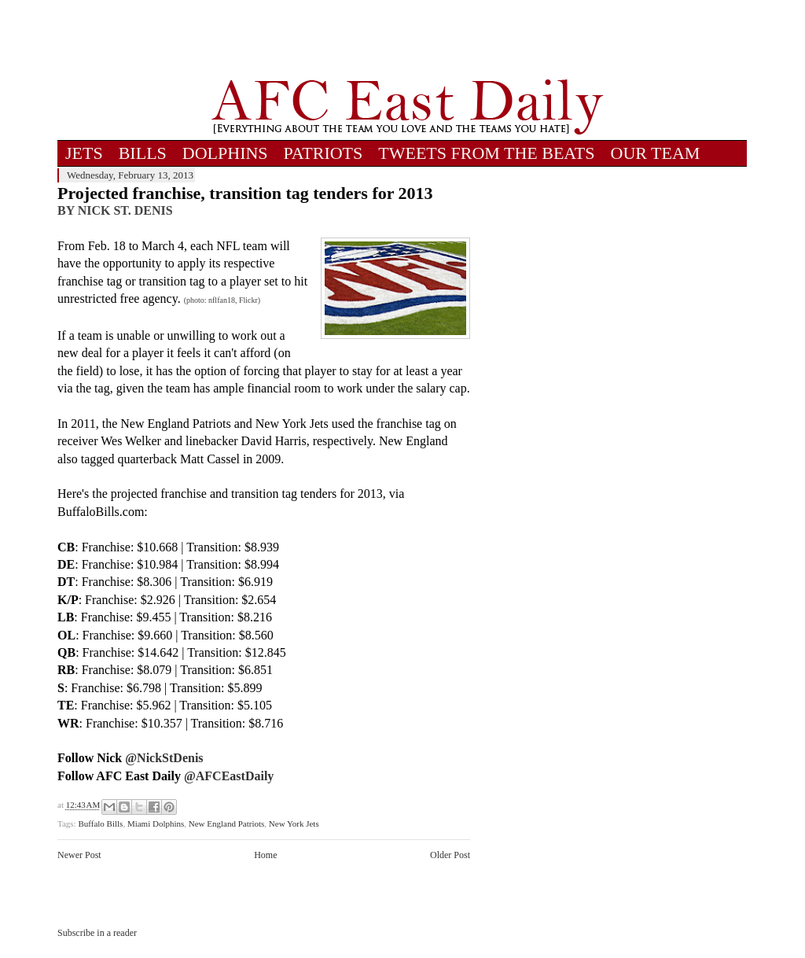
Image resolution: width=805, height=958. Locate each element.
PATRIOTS (323, 153)
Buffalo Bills (100, 823)
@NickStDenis (164, 758)
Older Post (450, 854)
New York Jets (294, 823)
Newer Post (79, 854)
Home (265, 854)
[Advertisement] (407, 39)
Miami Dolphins (155, 823)
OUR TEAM (655, 153)
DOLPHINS (225, 153)
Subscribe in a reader (97, 932)
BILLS (143, 153)
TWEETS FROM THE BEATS (486, 153)
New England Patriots (227, 823)
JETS (84, 153)
